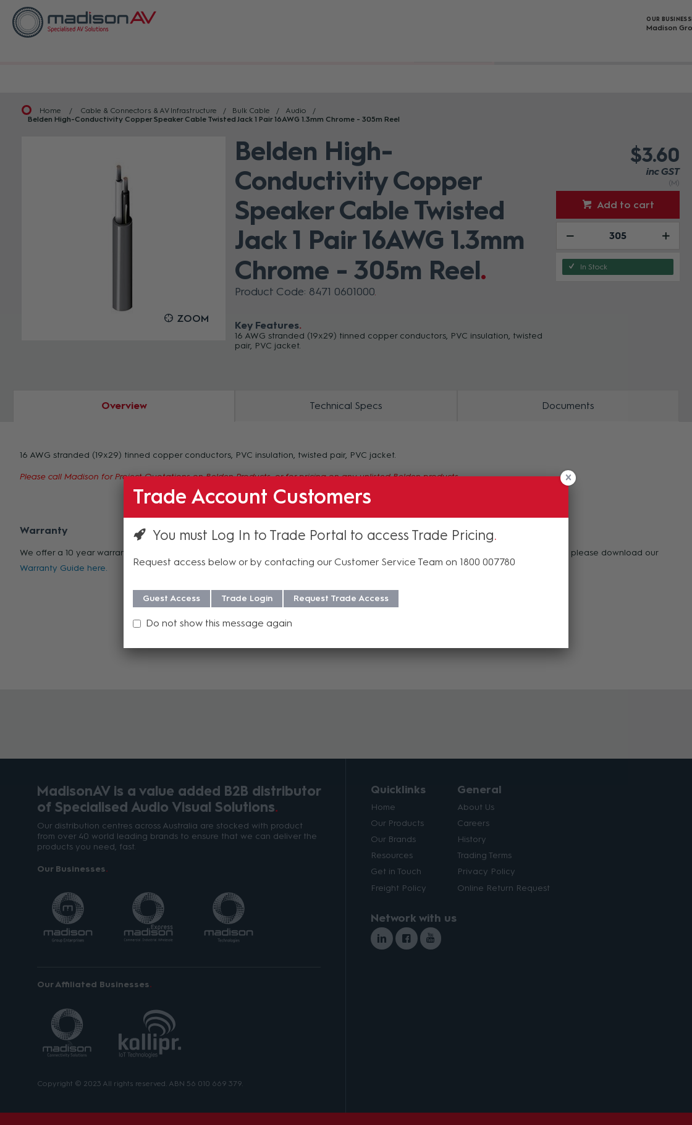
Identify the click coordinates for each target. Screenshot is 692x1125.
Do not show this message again (219, 623)
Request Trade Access (341, 598)
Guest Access (171, 598)
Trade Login (246, 598)
